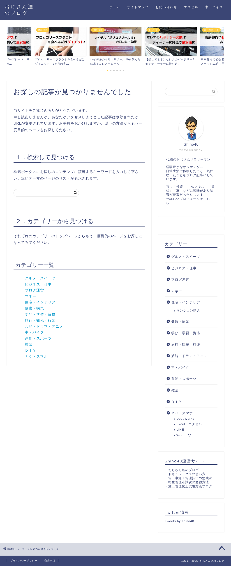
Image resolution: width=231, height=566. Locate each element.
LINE (180, 429)
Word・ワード (187, 435)
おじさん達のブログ (183, 470)
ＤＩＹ (30, 350)
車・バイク (214, 7)
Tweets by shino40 (179, 521)
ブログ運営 (34, 290)
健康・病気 (34, 308)
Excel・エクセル (189, 424)
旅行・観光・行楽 (40, 320)
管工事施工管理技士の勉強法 (190, 478)
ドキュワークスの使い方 (187, 474)
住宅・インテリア (40, 302)
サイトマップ (138, 7)
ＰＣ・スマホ (36, 356)
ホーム (114, 7)
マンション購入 (188, 310)
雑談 (28, 344)
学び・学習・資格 (40, 314)
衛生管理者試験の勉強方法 (188, 482)
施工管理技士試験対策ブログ (190, 486)
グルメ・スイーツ (40, 278)
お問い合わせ (166, 7)
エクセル (191, 7)
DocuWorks (185, 418)
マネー (30, 296)
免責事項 (49, 560)
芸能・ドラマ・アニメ (44, 326)
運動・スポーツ (38, 338)
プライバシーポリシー (23, 560)
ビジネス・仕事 (38, 284)
